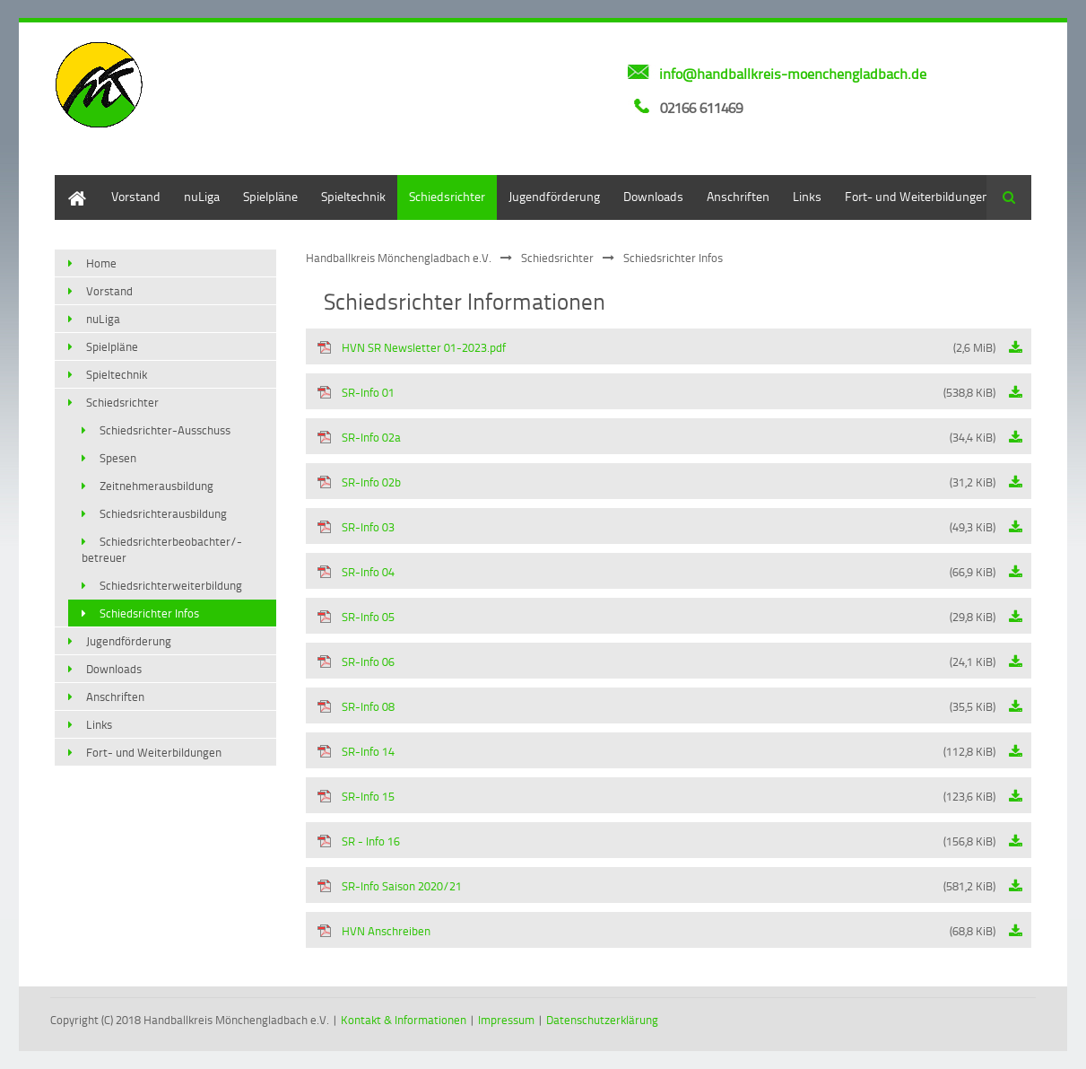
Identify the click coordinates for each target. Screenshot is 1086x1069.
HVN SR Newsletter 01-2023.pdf (656, 347)
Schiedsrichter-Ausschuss (165, 430)
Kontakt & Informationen (403, 1020)
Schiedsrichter (447, 196)
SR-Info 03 (656, 527)
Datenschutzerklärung (602, 1020)
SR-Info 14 (656, 751)
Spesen (118, 458)
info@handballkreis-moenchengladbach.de (792, 73)
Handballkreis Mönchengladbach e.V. (398, 258)
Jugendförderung (554, 196)
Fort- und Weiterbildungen (917, 196)
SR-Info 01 (656, 392)
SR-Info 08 (656, 706)
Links (807, 196)
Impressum (506, 1020)
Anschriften (738, 196)
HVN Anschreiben (656, 931)
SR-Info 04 (656, 572)
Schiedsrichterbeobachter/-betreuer (162, 549)
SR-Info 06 (656, 661)
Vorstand (136, 196)
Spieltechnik (353, 196)
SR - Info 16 (656, 841)
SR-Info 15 (656, 796)
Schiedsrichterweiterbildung (171, 585)
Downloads (653, 196)
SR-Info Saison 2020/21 (656, 886)
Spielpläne (270, 196)
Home (71, 183)
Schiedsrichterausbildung (163, 513)
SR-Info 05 (656, 617)
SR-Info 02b (656, 482)
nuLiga (202, 196)
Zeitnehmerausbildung (156, 486)
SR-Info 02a (656, 437)
